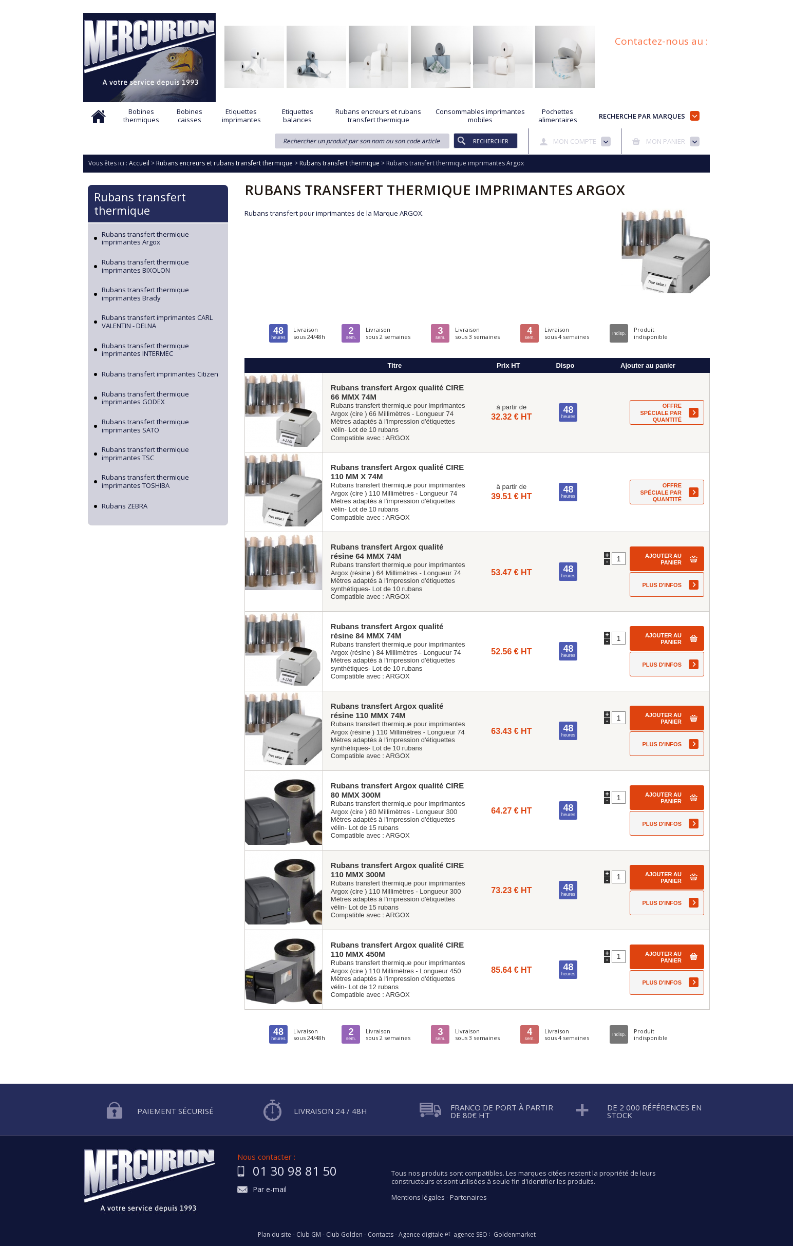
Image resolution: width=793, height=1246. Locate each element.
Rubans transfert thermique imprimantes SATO (145, 426)
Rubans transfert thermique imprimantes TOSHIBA (145, 481)
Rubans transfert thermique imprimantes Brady (145, 294)
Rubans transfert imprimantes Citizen (160, 374)
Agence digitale (421, 1234)
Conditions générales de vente (588, 6)
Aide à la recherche (328, 6)
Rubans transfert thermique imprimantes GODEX (145, 398)
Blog (655, 6)
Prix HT (508, 365)
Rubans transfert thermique (140, 203)
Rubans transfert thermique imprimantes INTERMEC (145, 350)
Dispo (565, 365)
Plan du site (693, 6)
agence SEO (470, 1234)
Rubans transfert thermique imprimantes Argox (145, 239)
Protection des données (495, 6)
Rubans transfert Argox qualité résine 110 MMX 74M (387, 711)
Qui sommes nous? (258, 6)
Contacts (380, 1234)
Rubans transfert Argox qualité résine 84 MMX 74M (387, 631)
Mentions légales (418, 1197)
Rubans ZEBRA (124, 506)
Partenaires (468, 1197)
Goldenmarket (515, 1234)
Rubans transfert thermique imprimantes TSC (145, 454)
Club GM (308, 1234)
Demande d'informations (408, 6)
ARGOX (398, 438)
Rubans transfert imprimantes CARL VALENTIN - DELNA (157, 322)
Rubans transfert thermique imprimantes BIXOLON (145, 266)
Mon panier (665, 141)
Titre (394, 365)
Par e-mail (270, 1189)
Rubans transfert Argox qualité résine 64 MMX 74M (387, 551)
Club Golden (344, 1234)
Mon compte (574, 141)
